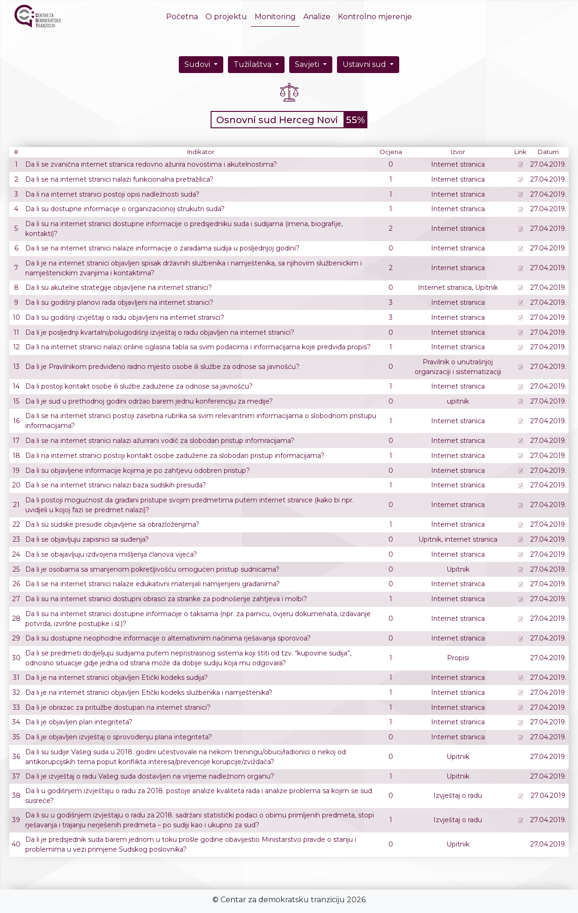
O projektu (226, 16)
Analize (316, 16)
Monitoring (275, 16)
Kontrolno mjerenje (375, 16)
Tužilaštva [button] (253, 64)
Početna (184, 16)
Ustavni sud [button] (365, 64)
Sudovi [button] (198, 64)
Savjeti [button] (308, 64)
